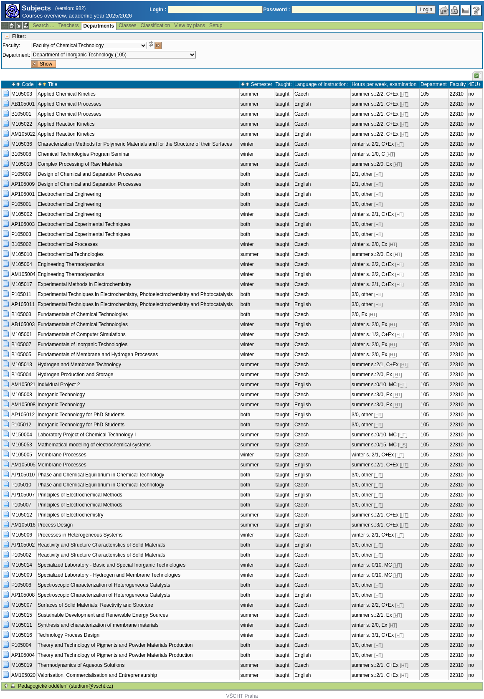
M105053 (21, 445)
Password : (277, 10)
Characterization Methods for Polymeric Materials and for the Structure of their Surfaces (135, 144)
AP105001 (23, 194)
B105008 (21, 154)
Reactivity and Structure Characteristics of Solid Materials (101, 545)
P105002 (21, 555)
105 (425, 94)
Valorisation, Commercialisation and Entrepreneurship (97, 675)
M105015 (21, 615)
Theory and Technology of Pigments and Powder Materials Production (115, 645)
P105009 (21, 174)
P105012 (21, 425)
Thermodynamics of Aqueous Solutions (81, 665)
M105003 (21, 94)
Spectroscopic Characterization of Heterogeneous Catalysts (104, 585)
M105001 (21, 334)
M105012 (21, 515)
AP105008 (23, 595)
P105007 (21, 505)
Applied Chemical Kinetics (67, 94)
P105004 (21, 645)
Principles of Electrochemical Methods (80, 495)
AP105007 (23, 495)
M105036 (21, 144)
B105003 (21, 314)
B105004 (21, 374)
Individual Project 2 (59, 384)
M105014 (21, 565)
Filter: (19, 36)
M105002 (21, 214)
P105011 (21, 294)
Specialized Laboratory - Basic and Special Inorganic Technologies (111, 565)
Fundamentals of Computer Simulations (82, 334)
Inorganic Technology (61, 395)
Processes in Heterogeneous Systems (80, 535)
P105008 (21, 585)
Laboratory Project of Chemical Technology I (87, 435)
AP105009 (23, 184)
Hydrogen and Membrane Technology (79, 364)
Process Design (55, 525)
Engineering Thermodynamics (71, 264)
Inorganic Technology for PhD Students (81, 415)
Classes (128, 25)
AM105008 (23, 405)
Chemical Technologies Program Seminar (84, 154)
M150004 (21, 435)
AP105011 (23, 304)
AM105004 (23, 274)
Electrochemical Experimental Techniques (84, 224)
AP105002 (23, 545)
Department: (16, 55)
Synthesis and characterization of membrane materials (98, 625)
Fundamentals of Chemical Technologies (83, 314)
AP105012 (23, 415)
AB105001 (23, 104)
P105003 (21, 234)
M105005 (21, 455)
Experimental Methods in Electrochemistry (84, 284)
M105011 (21, 625)
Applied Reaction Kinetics (66, 124)
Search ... (43, 25)
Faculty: (11, 45)
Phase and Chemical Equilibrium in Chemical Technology (101, 475)
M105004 (21, 264)
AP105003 (23, 224)
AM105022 (23, 134)
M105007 (21, 605)
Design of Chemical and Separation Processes (89, 174)
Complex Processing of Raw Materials (80, 164)
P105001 (21, 204)
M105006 (21, 535)
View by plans (189, 25)
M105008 (21, 395)
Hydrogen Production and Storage (75, 374)
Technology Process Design (68, 635)
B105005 (21, 354)
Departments (99, 26)
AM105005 (23, 465)
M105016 (21, 635)
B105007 (21, 344)
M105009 (21, 575)
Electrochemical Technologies (71, 254)
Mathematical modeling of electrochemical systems (94, 445)
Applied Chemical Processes (69, 104)
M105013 (21, 364)
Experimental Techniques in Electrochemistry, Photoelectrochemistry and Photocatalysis (135, 294)
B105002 (21, 244)
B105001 (21, 114)
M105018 (21, 164)
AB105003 (23, 324)
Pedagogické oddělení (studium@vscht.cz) (65, 686)
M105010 (21, 254)
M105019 (21, 665)
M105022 (21, 124)
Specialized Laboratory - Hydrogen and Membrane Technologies (109, 575)
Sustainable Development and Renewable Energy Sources (103, 615)
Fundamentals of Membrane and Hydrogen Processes (98, 354)
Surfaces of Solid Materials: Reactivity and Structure (95, 605)
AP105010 (23, 475)
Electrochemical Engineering (69, 194)
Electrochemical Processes (68, 244)
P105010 (21, 485)
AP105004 (23, 655)
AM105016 (23, 525)
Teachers (68, 25)
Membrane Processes (62, 455)
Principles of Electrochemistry (70, 515)
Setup (215, 25)
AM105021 (23, 384)
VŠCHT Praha (242, 696)
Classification (155, 25)
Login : (158, 10)
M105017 (21, 284)
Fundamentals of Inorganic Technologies (82, 344)
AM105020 (23, 675)
